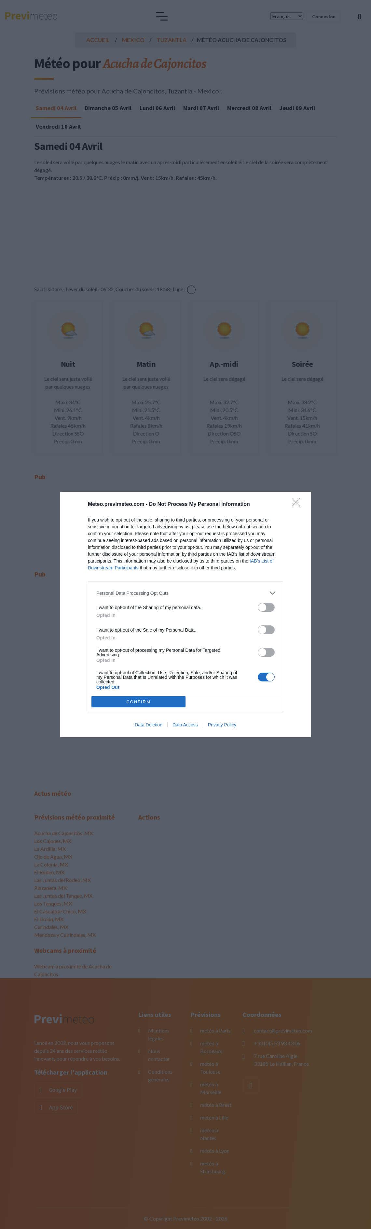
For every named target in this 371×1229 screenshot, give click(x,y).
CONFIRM (138, 701)
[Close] (298, 504)
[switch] (266, 607)
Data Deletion (148, 724)
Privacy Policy (222, 724)
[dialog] (185, 614)
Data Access (185, 724)
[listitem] (185, 593)
